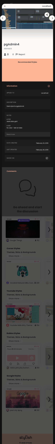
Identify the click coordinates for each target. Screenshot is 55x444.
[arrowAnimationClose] (3, 18)
